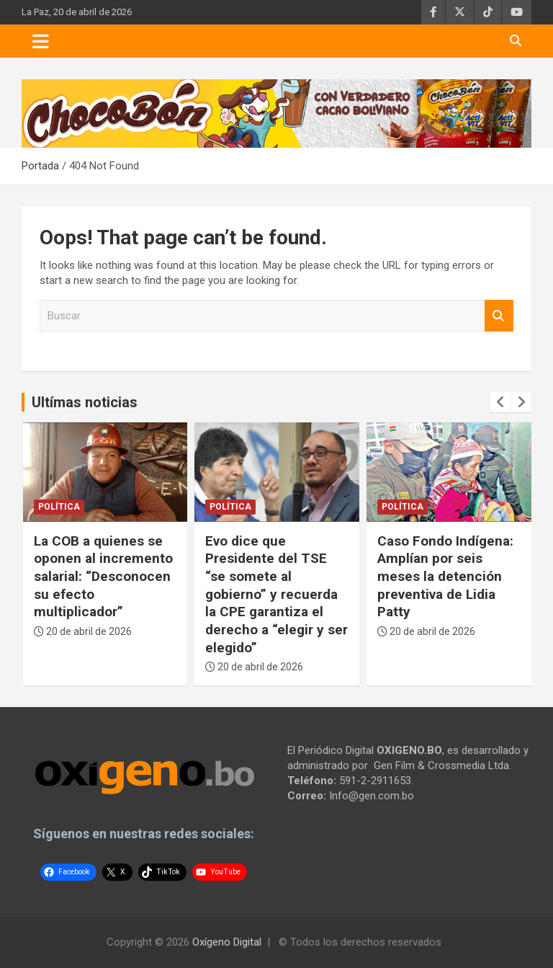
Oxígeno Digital (226, 942)
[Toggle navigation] (41, 41)
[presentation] (500, 402)
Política (59, 507)
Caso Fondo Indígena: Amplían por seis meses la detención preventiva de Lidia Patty (445, 577)
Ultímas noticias (85, 402)
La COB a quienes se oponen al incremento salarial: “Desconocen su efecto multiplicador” (103, 577)
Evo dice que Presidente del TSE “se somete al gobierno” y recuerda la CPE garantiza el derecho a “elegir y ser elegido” (276, 594)
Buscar (499, 316)
